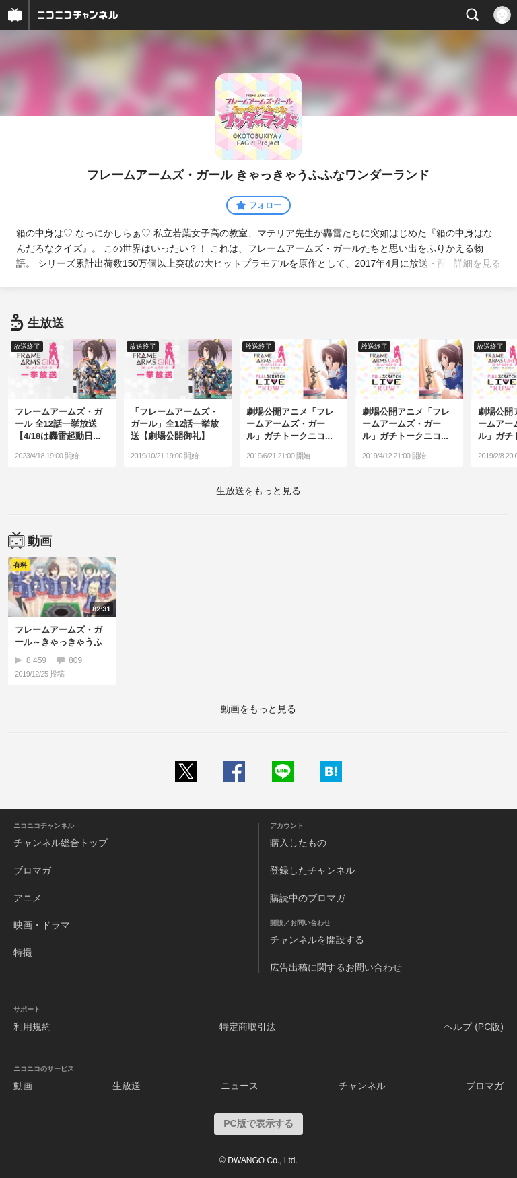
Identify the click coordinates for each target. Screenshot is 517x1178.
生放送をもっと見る (258, 490)
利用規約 (32, 1026)
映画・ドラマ (41, 925)
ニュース (239, 1085)
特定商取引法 (247, 1026)
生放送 (126, 1085)
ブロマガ (32, 870)
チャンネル (362, 1085)
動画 (22, 1085)
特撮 (22, 952)
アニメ (27, 898)
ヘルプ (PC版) (474, 1026)
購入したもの (298, 842)
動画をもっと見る (258, 708)
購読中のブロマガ (307, 898)
